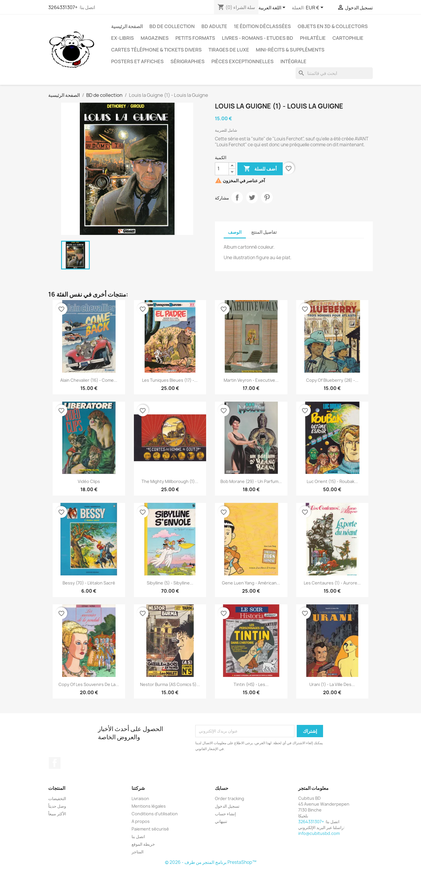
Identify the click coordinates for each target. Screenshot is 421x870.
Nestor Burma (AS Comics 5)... (170, 684)
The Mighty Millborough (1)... (170, 481)
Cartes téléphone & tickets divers (156, 50)
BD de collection (172, 26)
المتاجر (138, 851)
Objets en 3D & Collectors (333, 26)
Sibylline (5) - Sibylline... (170, 583)
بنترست (267, 197)
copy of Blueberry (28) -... (332, 380)
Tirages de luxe (228, 50)
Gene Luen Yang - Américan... (251, 583)
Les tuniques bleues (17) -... (170, 380)
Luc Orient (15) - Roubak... (332, 481)
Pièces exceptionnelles (242, 61)
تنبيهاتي (221, 821)
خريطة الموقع (143, 844)
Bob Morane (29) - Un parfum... (251, 481)
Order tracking (229, 798)
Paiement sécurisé (150, 829)
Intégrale (293, 61)
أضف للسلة (260, 169)
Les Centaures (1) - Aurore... (332, 583)
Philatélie (313, 38)
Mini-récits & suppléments (290, 50)
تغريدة (252, 197)
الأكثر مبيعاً (57, 813)
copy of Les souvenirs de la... (88, 684)
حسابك (221, 788)
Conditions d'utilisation (155, 813)
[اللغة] (272, 7)
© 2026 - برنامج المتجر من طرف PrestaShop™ (210, 862)
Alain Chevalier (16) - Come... (88, 380)
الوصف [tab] (234, 232)
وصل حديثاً (57, 806)
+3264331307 (63, 7)
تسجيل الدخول (227, 806)
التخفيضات (57, 798)
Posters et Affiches (137, 61)
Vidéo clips (89, 481)
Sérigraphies (187, 61)
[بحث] (334, 73)
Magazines (155, 38)
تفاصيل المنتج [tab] (264, 232)
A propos (141, 821)
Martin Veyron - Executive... (251, 380)
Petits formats (195, 38)
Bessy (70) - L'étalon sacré (89, 583)
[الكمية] (222, 168)
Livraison (140, 798)
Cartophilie (347, 38)
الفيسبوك (55, 763)
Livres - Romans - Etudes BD (257, 38)
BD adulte (214, 26)
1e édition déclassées (262, 26)
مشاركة (237, 197)
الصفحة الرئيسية (127, 26)
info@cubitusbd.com (319, 833)
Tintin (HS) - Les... (251, 684)
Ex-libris (122, 38)
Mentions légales (149, 806)
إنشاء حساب (225, 813)
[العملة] (315, 7)
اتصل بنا (138, 836)
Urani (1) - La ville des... (332, 684)
